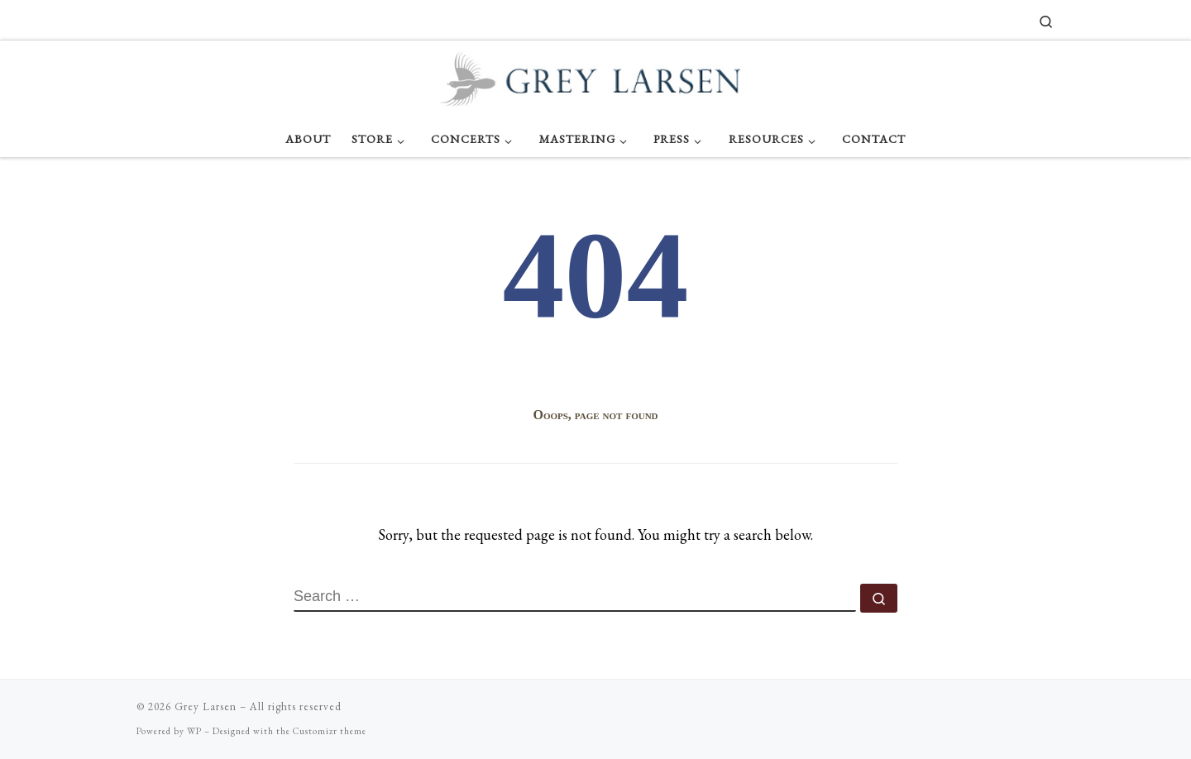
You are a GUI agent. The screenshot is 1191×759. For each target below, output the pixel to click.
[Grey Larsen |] (595, 77)
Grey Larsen (206, 706)
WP (194, 731)
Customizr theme (329, 731)
